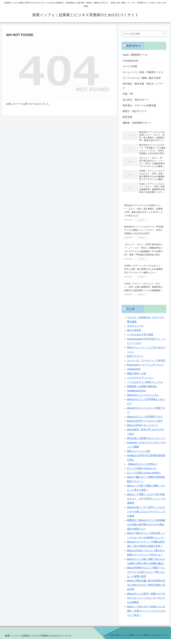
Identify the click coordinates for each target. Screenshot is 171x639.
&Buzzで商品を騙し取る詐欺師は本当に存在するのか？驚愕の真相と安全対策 (146, 585)
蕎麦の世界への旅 (136, 373)
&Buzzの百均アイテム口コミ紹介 (145, 421)
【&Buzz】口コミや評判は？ (142, 464)
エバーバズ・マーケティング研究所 (146, 360)
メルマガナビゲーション (140, 377)
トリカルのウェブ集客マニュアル (145, 382)
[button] (163, 33)
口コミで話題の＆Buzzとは (141, 468)
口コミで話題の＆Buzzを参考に (144, 472)
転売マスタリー (135, 356)
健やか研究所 (134, 330)
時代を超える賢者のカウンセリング (146, 438)
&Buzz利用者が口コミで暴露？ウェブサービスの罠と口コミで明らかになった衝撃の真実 (146, 572)
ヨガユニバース (135, 326)
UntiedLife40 (133, 369)
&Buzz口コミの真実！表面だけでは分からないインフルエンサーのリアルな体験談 (146, 598)
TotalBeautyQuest (136, 390)
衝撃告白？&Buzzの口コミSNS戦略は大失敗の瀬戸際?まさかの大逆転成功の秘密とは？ (146, 524)
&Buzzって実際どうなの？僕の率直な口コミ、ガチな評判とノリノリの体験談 (146, 498)
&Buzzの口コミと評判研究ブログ (145, 416)
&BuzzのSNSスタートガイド (142, 425)
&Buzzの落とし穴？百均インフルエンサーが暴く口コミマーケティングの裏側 (146, 511)
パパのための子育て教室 (140, 334)
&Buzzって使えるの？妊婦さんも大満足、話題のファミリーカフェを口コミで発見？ (146, 611)
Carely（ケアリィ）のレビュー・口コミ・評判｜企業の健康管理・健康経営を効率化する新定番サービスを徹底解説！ (143, 287)
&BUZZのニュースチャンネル (143, 395)
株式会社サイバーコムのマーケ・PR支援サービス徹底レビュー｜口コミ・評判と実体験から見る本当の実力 (143, 230)
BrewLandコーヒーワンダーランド (145, 364)
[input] (144, 34)
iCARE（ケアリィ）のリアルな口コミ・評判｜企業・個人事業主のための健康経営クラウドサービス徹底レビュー (143, 269)
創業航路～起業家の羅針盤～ (142, 386)
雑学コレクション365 (138, 451)
